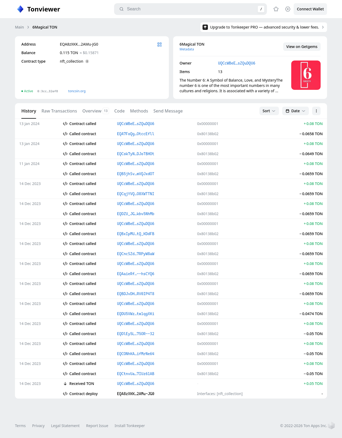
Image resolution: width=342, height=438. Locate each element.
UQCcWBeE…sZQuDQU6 (236, 63)
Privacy (38, 425)
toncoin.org (77, 91)
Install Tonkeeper (130, 425)
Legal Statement (65, 425)
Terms (20, 425)
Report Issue (97, 425)
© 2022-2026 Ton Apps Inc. (303, 425)
